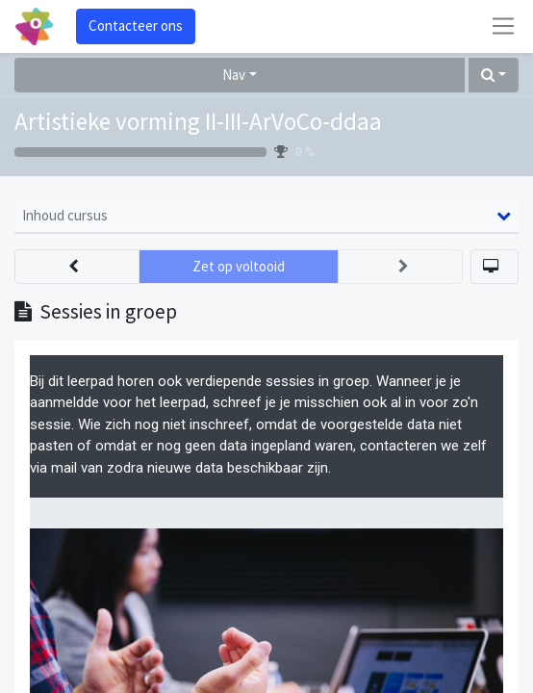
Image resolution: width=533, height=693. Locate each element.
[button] (494, 75)
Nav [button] (233, 74)
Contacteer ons (136, 25)
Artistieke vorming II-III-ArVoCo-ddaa (198, 121)
